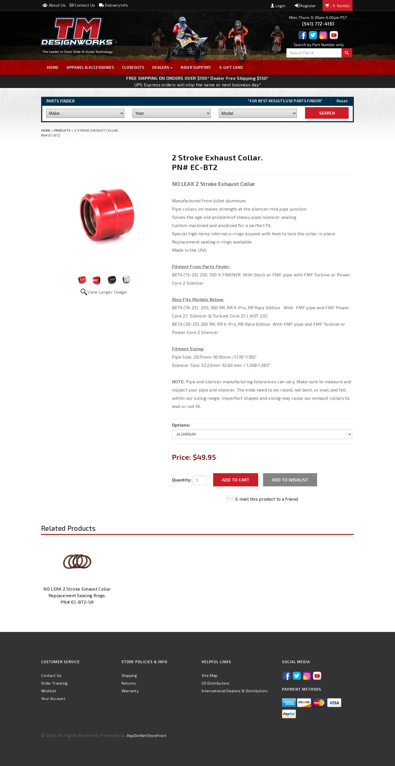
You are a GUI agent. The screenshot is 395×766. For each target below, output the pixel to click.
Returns (129, 683)
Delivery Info (113, 5)
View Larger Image (106, 291)
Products (62, 130)
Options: (181, 424)
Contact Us (82, 5)
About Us (54, 5)
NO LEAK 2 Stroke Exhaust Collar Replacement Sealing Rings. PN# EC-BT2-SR (77, 595)
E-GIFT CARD (231, 67)
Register (305, 5)
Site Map (210, 675)
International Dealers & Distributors (235, 690)
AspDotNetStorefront (147, 735)
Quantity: (182, 479)
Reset (342, 100)
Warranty (130, 690)
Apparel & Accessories (90, 67)
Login (277, 5)
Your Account (53, 698)
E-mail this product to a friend (266, 498)
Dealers (162, 67)
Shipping (129, 675)
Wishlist (49, 690)
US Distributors (216, 683)
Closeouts (133, 67)
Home (52, 67)
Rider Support (196, 67)
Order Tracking (54, 683)
